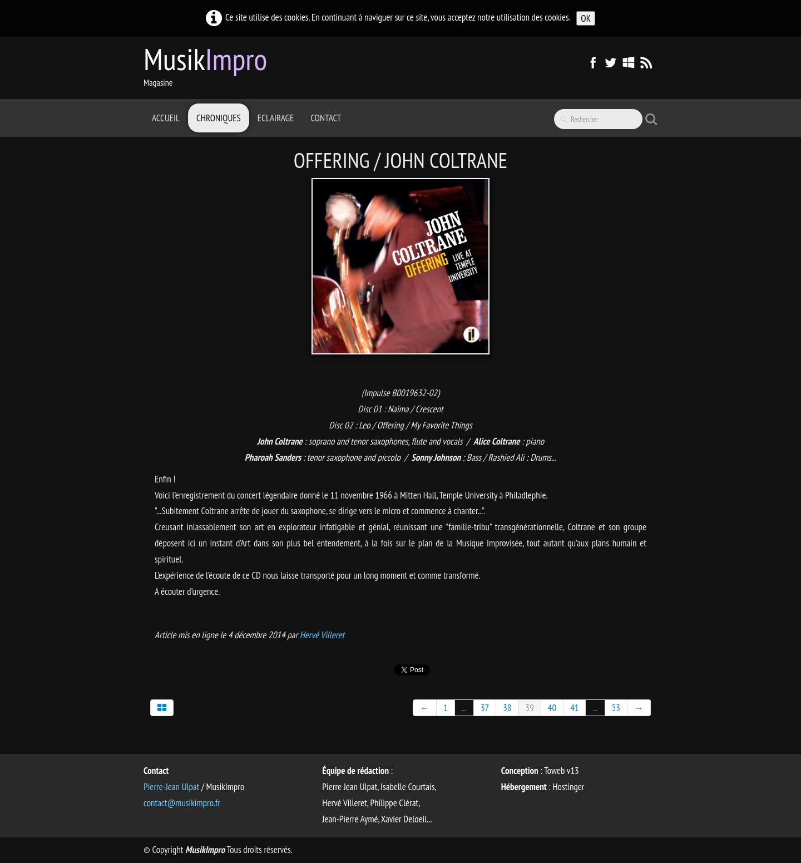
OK (586, 18)
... (464, 708)
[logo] (209, 67)
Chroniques (218, 118)
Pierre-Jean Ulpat (171, 787)
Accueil (166, 118)
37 (485, 708)
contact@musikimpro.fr (182, 803)
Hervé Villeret (322, 635)
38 (507, 708)
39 (530, 708)
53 (616, 708)
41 (574, 708)
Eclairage (276, 118)
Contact (325, 118)
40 (552, 708)
